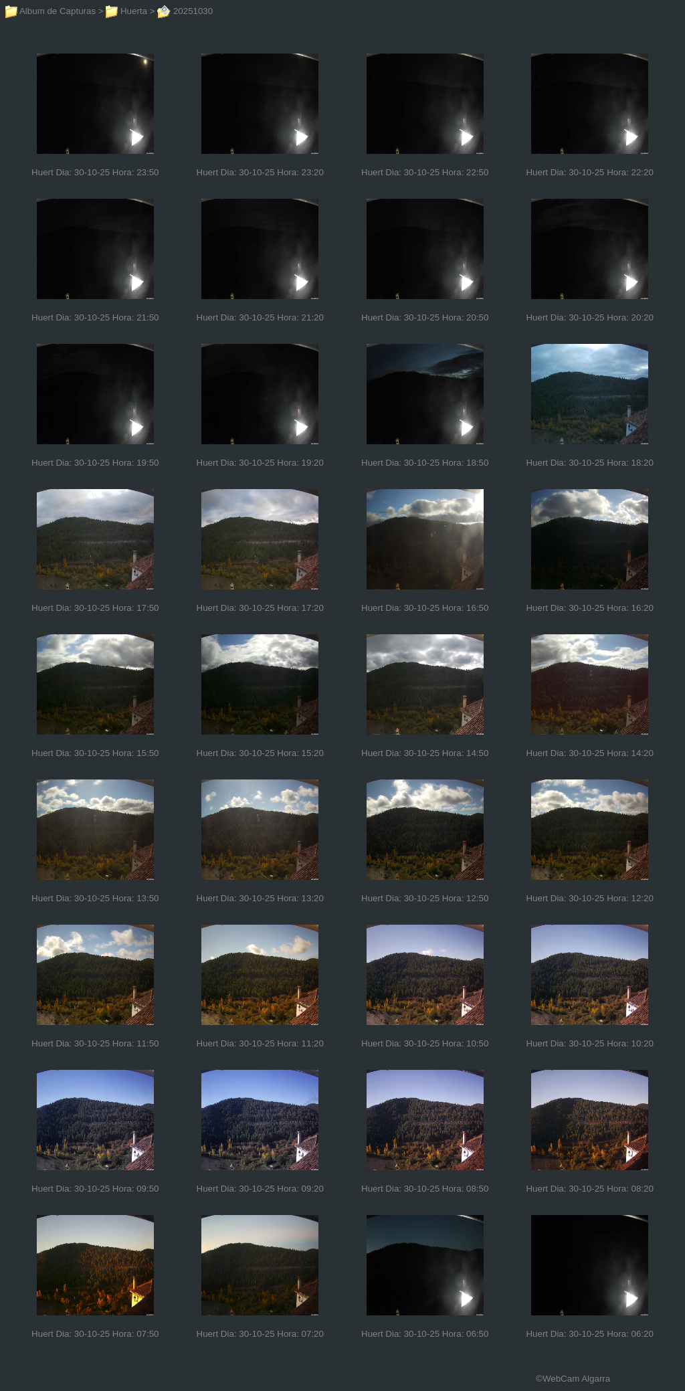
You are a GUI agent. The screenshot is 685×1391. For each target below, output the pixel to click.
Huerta (126, 11)
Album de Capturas (50, 11)
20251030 (185, 11)
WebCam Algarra (576, 1379)
